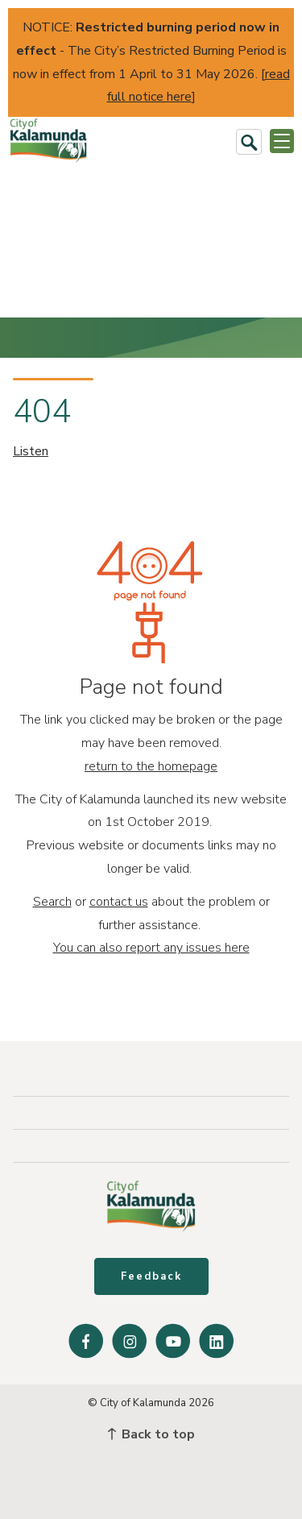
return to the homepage (151, 766)
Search (52, 902)
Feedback (151, 1276)
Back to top (151, 1434)
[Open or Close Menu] (282, 141)
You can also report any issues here (151, 948)
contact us (118, 902)
